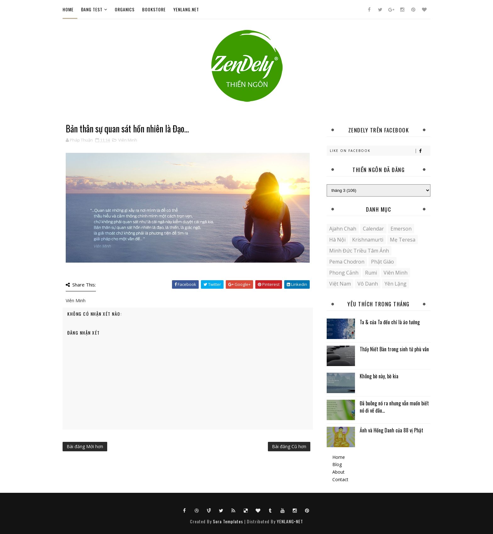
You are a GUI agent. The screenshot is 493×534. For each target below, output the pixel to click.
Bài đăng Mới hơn (85, 446)
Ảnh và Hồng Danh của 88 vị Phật (391, 430)
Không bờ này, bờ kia (379, 376)
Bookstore (154, 9)
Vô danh (367, 283)
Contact (340, 479)
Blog (337, 464)
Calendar (373, 228)
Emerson (401, 228)
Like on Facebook (380, 150)
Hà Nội (337, 239)
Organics (125, 9)
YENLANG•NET (290, 521)
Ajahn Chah (342, 228)
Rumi (371, 272)
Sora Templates (228, 521)
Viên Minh (127, 140)
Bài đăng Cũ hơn (289, 446)
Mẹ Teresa (402, 239)
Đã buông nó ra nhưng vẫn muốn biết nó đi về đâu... (394, 406)
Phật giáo (382, 261)
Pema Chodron (346, 261)
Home (68, 9)
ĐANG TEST (91, 9)
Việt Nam (340, 283)
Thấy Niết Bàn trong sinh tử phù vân (394, 349)
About (338, 472)
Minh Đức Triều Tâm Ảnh (359, 250)
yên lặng (396, 283)
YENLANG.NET (186, 9)
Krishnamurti (367, 239)
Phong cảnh (343, 272)
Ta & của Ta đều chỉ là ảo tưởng (390, 322)
